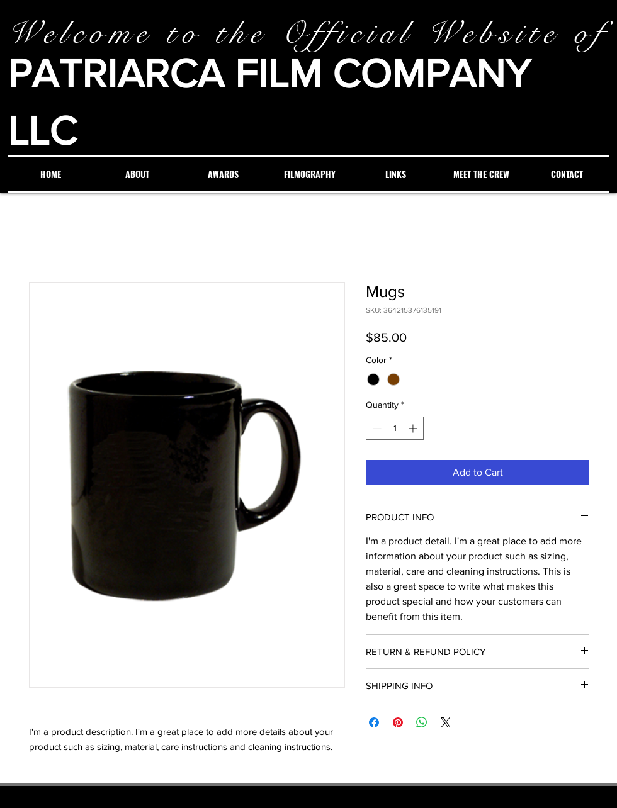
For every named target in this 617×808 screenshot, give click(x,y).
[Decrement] (375, 428)
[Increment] (414, 428)
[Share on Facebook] (374, 722)
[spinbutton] (394, 428)
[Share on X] (445, 722)
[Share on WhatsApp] (421, 722)
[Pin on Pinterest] (397, 722)
